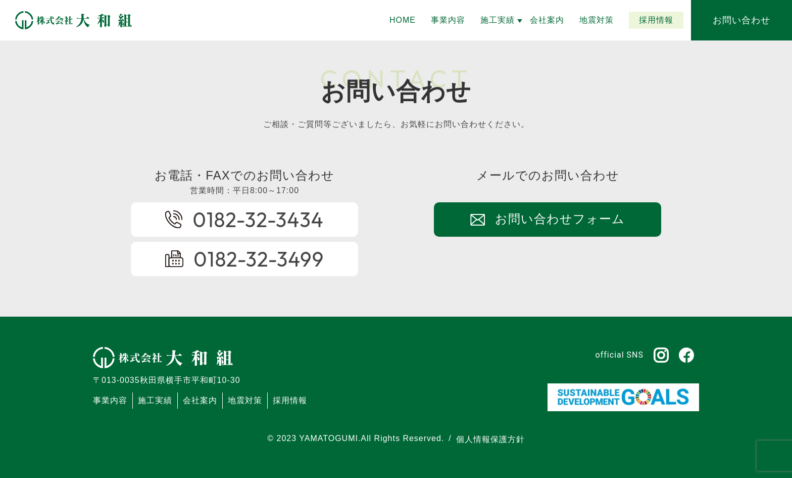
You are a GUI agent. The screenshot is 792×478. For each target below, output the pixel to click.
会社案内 (200, 400)
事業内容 (110, 400)
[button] (497, 20)
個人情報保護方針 (490, 439)
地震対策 (245, 400)
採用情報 (290, 400)
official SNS (619, 355)
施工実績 (155, 400)
